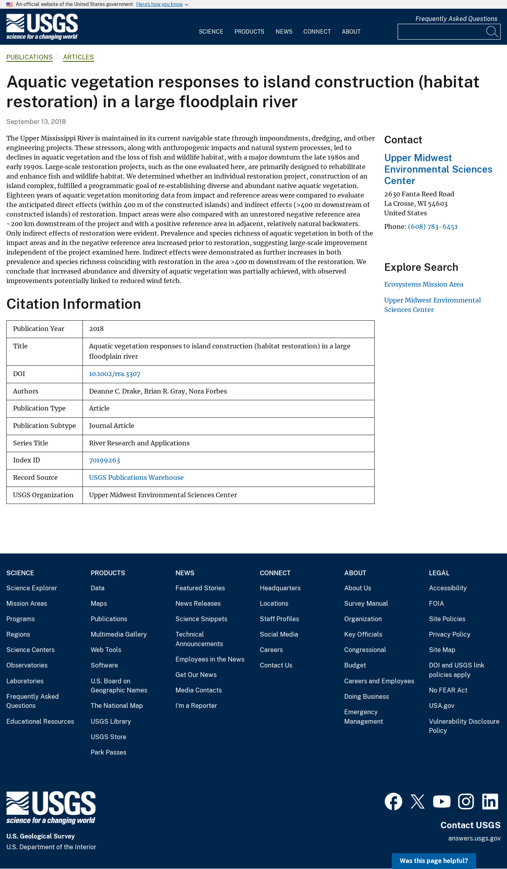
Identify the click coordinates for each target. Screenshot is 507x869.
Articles (78, 57)
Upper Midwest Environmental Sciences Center (438, 169)
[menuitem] (211, 26)
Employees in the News (209, 659)
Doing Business (366, 696)
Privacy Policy (450, 634)
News (284, 32)
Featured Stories (200, 588)
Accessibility (448, 588)
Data (98, 588)
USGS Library (111, 721)
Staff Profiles (279, 619)
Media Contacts (198, 690)
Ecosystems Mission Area (423, 284)
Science (211, 32)
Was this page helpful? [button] (434, 861)
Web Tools (106, 650)
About (351, 32)
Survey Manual (366, 603)
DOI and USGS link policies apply (456, 670)
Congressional (365, 650)
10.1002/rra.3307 (114, 374)
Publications (29, 57)
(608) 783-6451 (432, 226)
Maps (99, 603)
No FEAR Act (448, 690)
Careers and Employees (379, 681)
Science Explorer (31, 588)
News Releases (198, 603)
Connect (317, 32)
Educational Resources (40, 721)
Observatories (27, 665)
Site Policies (447, 619)
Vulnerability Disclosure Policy (464, 726)
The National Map (117, 705)
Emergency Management (363, 716)
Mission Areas (26, 603)
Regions (18, 634)
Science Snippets (201, 619)
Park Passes (108, 752)
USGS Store (108, 737)
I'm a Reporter (196, 705)
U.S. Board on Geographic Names (119, 685)
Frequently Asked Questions (456, 19)
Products (249, 32)
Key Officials (363, 634)
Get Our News (196, 675)
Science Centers (30, 650)
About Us (357, 588)
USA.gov (441, 705)
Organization (363, 619)
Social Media (279, 634)
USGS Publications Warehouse (136, 477)
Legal (439, 573)
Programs (20, 619)
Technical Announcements (199, 639)
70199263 (104, 460)
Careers (271, 650)
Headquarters (280, 588)
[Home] (42, 38)
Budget (355, 665)
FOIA (436, 603)
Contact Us (276, 665)
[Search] (493, 32)
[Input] (449, 32)
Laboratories (25, 681)
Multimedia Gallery (119, 634)
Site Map (442, 650)
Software (104, 665)
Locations (274, 603)
